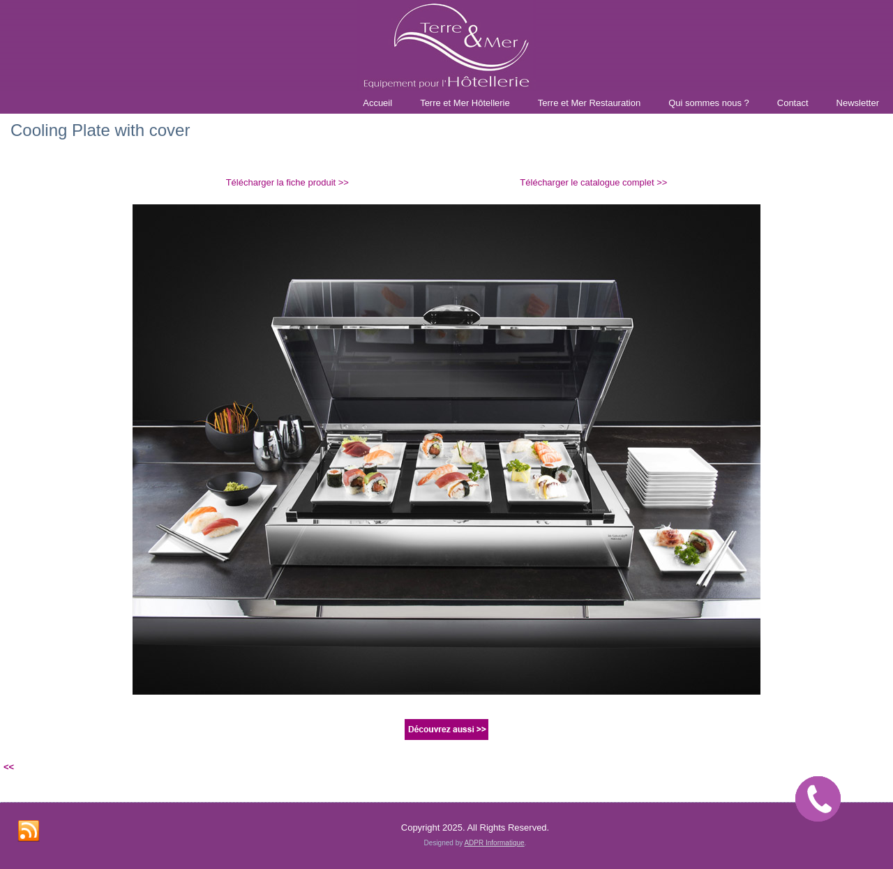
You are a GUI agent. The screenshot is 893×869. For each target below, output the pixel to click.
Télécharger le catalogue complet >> (593, 182)
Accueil (377, 103)
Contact (793, 103)
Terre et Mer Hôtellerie (465, 103)
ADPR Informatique (494, 843)
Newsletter (857, 103)
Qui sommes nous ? (708, 103)
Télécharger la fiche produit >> (287, 182)
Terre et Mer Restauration (589, 103)
